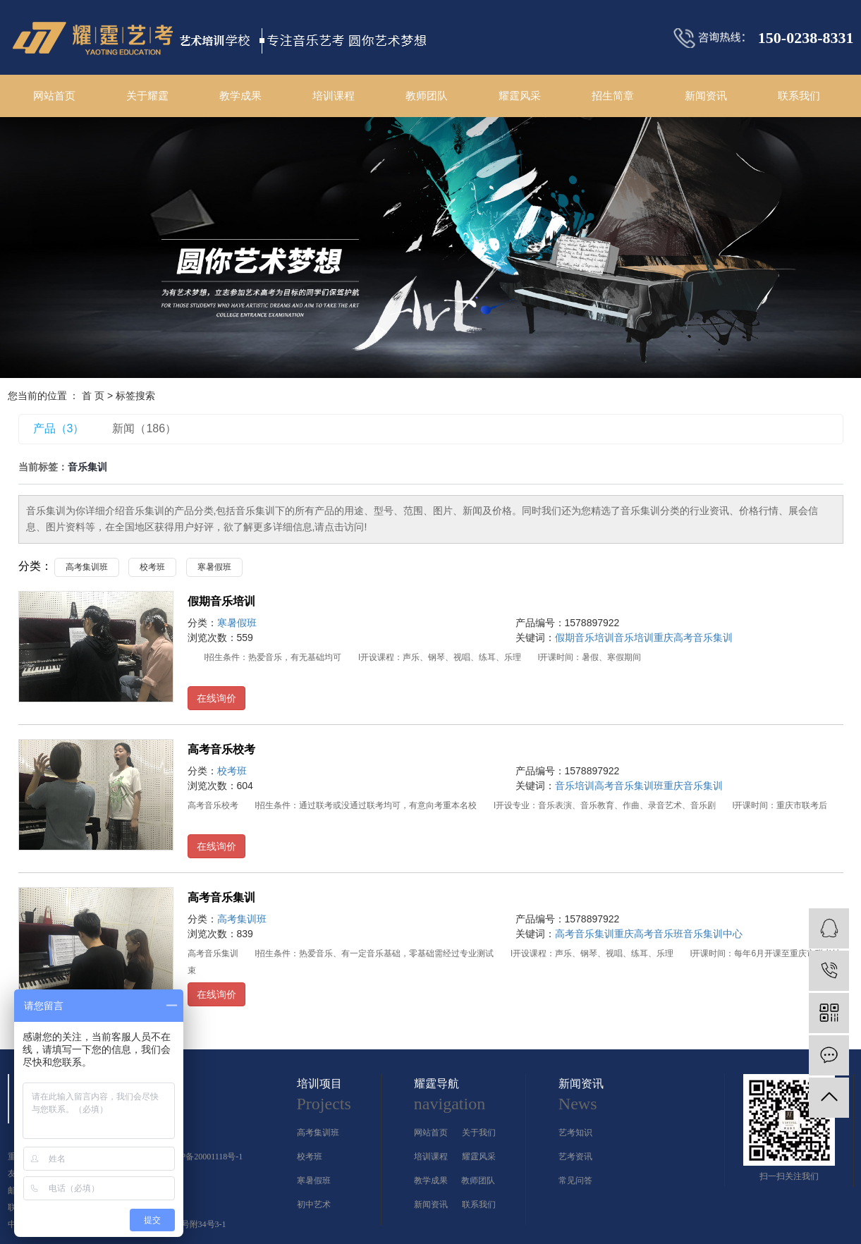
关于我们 (479, 1133)
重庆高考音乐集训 (693, 637)
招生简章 (613, 96)
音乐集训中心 (713, 933)
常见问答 (575, 1180)
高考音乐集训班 (629, 785)
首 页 (93, 395)
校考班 (152, 567)
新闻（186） (144, 428)
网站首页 (54, 96)
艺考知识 (575, 1133)
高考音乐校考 (221, 749)
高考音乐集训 (221, 897)
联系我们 (799, 96)
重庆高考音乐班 (648, 933)
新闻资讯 (706, 96)
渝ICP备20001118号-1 (203, 1156)
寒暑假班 (214, 567)
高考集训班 (87, 567)
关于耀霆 (147, 96)
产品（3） (59, 428)
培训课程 (333, 96)
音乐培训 (634, 637)
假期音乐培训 (221, 601)
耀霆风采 (520, 96)
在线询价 (216, 698)
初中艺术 (314, 1204)
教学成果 (240, 96)
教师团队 (426, 96)
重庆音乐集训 (693, 785)
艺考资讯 (575, 1156)
